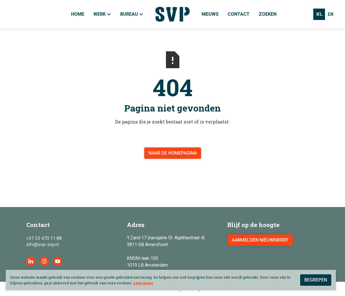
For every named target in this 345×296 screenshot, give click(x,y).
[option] (330, 14)
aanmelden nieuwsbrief (260, 240)
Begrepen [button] (315, 280)
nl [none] (319, 14)
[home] (172, 14)
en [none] (331, 14)
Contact (239, 14)
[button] (131, 14)
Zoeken (267, 14)
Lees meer (143, 282)
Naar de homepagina (173, 153)
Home (77, 14)
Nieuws (210, 14)
